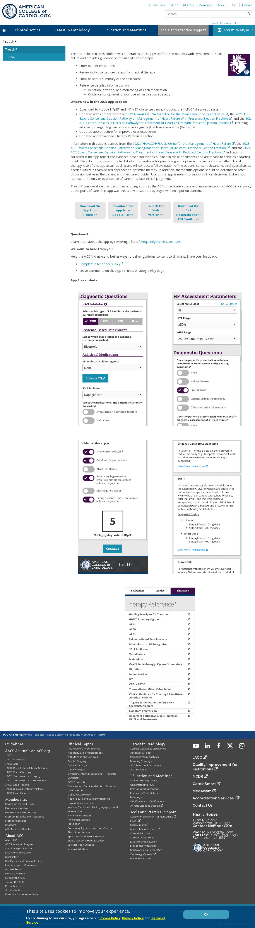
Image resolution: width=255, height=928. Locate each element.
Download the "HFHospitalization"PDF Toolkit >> (188, 212)
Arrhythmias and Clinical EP (84, 756)
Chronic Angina (77, 769)
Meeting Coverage (141, 761)
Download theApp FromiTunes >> (90, 210)
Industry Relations (16, 873)
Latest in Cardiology (148, 744)
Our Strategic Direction (18, 848)
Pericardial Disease (79, 819)
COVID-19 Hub (76, 782)
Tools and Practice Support (183, 30)
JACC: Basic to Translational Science (26, 768)
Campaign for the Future (19, 804)
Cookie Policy (109, 918)
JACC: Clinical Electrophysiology (24, 788)
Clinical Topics (27, 30)
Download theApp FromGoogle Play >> (123, 210)
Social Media (12, 890)
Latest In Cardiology (72, 30)
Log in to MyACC (238, 30)
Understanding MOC (142, 784)
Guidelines (157, 5)
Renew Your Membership (20, 812)
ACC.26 (188, 5)
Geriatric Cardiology (79, 794)
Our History (12, 856)
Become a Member (16, 808)
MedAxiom (202, 791)
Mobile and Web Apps (80, 734)
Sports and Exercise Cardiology (86, 836)
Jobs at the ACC (14, 882)
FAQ (12, 57)
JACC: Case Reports (17, 784)
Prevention (74, 823)
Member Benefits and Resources (24, 816)
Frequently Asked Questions (160, 242)
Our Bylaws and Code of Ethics (23, 861)
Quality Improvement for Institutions (151, 816)
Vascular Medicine (78, 849)
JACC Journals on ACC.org (27, 751)
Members (206, 5)
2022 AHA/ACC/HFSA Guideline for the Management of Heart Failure (175, 114)
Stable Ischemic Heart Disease (86, 840)
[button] (248, 13)
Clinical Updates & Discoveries (148, 748)
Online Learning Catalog (144, 780)
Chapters (10, 824)
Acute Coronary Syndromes (84, 748)
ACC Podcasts (138, 769)
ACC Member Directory (19, 829)
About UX (11, 840)
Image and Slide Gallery (144, 793)
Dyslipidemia (75, 790)
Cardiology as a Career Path (146, 850)
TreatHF (11, 49)
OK (206, 914)
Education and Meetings (125, 30)
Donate (247, 5)
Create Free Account (224, 23)
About (222, 5)
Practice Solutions (140, 858)
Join (234, 5)
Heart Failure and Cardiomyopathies (89, 798)
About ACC (14, 835)
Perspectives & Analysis (144, 756)
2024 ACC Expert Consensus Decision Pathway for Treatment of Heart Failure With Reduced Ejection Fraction (165, 120)
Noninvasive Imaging (80, 815)
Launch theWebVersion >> (155, 210)
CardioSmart (137, 824)
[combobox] (206, 14)
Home (4, 29)
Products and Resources (144, 788)
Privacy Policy (133, 918)
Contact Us (203, 805)
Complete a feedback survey (101, 264)
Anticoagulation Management (85, 752)
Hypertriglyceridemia (80, 803)
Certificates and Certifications (147, 801)
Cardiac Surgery (77, 761)
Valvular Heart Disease (81, 844)
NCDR (133, 820)
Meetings (136, 797)
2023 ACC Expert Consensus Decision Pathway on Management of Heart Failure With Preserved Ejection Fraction (164, 116)
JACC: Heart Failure (16, 793)
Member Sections (15, 820)
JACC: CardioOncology (18, 772)
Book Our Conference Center (22, 894)
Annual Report (13, 869)
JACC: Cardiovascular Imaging (23, 776)
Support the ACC (15, 877)
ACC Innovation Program (19, 844)
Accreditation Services (143, 829)
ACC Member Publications (145, 765)
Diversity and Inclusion (18, 852)
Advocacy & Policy (141, 752)
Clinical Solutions (140, 833)
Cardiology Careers (141, 854)
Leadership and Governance (21, 865)
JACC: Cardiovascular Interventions (25, 780)
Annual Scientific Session (145, 805)
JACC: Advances (15, 759)
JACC (174, 5)
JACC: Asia (11, 763)
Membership (16, 799)
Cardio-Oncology (77, 765)
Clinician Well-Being (142, 837)
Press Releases (14, 886)
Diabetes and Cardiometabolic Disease (91, 786)
